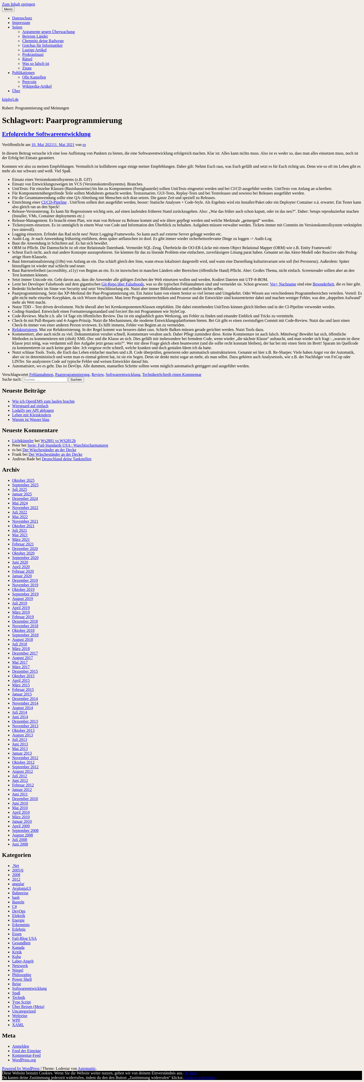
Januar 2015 (22, 694)
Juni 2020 (20, 562)
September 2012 (25, 767)
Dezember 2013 (25, 721)
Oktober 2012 (23, 762)
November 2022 (25, 508)
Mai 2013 (20, 749)
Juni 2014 (20, 717)
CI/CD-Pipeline (54, 202)
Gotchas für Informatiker (42, 45)
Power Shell (22, 979)
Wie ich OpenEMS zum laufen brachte (43, 401)
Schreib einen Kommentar (180, 374)
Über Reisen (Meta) (28, 1006)
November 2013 (25, 726)
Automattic (87, 1068)
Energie (18, 920)
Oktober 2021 (23, 526)
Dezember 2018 (25, 621)
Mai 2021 (20, 535)
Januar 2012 (22, 789)
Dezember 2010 (25, 799)
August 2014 (22, 708)
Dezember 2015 (25, 671)
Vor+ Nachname (283, 284)
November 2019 (25, 585)
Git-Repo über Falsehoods (122, 284)
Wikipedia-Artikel (37, 86)
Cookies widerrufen (200, 1077)
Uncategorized (24, 1011)
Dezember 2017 (25, 653)
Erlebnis (19, 929)
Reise (16, 984)
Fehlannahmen (41, 374)
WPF (16, 1020)
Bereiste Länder (35, 36)
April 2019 (21, 608)
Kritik (17, 952)
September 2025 (25, 485)
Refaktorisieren (24, 329)
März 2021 (21, 539)
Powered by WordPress (21, 1068)
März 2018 (21, 648)
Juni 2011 (20, 794)
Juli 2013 (19, 739)
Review (98, 374)
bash (15, 897)
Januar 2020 (22, 576)
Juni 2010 (20, 803)
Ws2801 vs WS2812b (58, 441)
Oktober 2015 (23, 676)
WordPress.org (24, 1060)
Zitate (27, 68)
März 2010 (21, 817)
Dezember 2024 (25, 498)
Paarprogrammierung (72, 374)
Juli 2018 (19, 644)
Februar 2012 (23, 785)
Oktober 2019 (23, 589)
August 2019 (22, 598)
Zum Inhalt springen (18, 4)
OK (186, 1073)
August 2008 (22, 835)
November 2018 (25, 626)
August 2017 (22, 658)
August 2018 (22, 639)
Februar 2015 (23, 689)
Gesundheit (21, 943)
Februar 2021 (23, 544)
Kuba (16, 956)
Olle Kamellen (34, 77)
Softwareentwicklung (123, 374)
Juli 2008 (19, 839)
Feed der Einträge (26, 1051)
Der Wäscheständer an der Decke (49, 450)
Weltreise (19, 1016)
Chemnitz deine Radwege (43, 41)
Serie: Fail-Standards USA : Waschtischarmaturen (67, 445)
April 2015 (21, 680)
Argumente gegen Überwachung (48, 32)
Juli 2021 (19, 530)
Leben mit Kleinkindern (31, 415)
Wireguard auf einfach (30, 406)
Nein (193, 1073)
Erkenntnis (21, 925)
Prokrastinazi (32, 54)
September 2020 (25, 558)
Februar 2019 (23, 617)
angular (18, 884)
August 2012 (22, 771)
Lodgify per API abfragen (33, 410)
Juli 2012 (19, 776)
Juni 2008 (20, 844)
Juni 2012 (20, 780)
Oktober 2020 (23, 553)
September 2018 (25, 635)
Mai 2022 (20, 517)
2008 (16, 875)
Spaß (16, 993)
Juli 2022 (19, 512)
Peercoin (29, 82)
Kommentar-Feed (26, 1055)
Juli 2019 (19, 603)
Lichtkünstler (23, 441)
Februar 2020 (23, 571)
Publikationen (23, 72)
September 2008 (25, 830)
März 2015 (21, 685)
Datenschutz (22, 18)
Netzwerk (20, 966)
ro (84, 144)
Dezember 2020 (25, 548)
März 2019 (21, 612)
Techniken (150, 374)
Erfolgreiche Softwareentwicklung (46, 134)
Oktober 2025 (23, 480)
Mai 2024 (20, 503)
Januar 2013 (22, 753)
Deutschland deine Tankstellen (67, 459)
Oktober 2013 (23, 730)
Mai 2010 (20, 808)
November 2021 (25, 521)
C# (14, 906)
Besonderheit (323, 284)
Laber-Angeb (23, 961)
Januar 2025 (22, 494)
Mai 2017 (20, 662)
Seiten (17, 27)
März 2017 (21, 667)
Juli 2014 (19, 712)
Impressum (21, 22)
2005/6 (17, 870)
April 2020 (21, 567)
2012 (16, 879)
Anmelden (20, 1046)
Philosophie (21, 975)
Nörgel (17, 970)
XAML (18, 1025)
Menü (8, 9)
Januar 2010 (22, 821)
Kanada (18, 947)
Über (16, 91)
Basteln (18, 902)
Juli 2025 (19, 489)
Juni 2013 (20, 744)
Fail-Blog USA (24, 938)
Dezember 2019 (25, 580)
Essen (16, 934)
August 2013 (22, 735)
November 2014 (25, 703)
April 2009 (21, 826)
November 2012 (25, 758)
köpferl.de (10, 99)
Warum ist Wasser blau (30, 419)
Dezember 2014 (25, 698)
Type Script (21, 1002)
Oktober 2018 (23, 630)
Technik (18, 997)
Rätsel (27, 59)
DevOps (18, 911)
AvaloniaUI (21, 888)
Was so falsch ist (35, 63)
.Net (15, 865)
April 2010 (21, 812)
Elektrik (18, 915)
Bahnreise (20, 893)
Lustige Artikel (34, 50)
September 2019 (25, 594)
